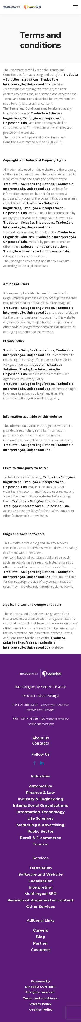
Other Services (40, 906)
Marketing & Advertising (40, 825)
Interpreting (40, 887)
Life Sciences (40, 818)
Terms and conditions (40, 998)
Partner (40, 943)
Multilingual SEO (41, 894)
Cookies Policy (40, 1009)
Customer (40, 950)
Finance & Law (40, 792)
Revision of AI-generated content (40, 900)
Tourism (40, 844)
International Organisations (40, 805)
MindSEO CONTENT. (40, 986)
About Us (40, 738)
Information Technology (41, 812)
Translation (40, 868)
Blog (40, 937)
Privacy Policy (40, 1004)
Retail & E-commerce (40, 838)
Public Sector (40, 831)
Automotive (40, 786)
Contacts (40, 743)
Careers (40, 930)
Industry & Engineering (40, 799)
